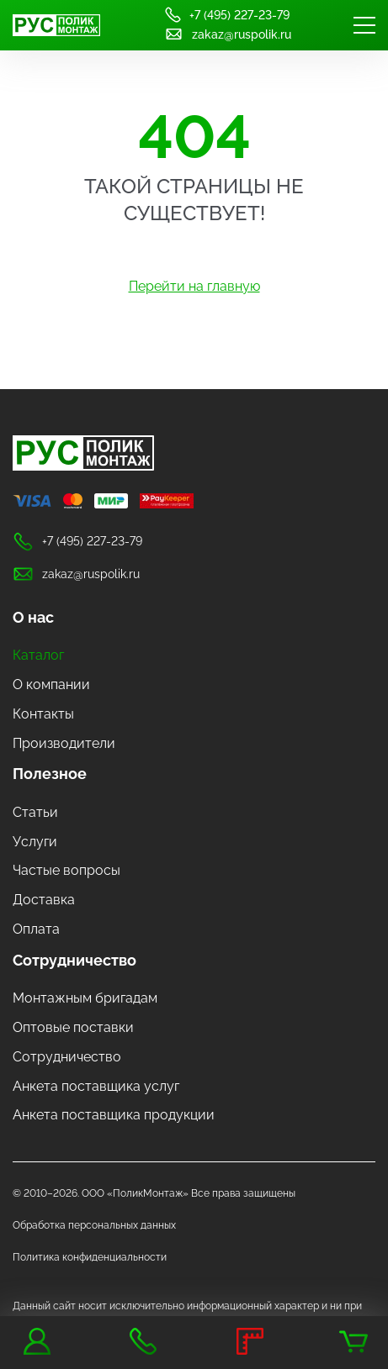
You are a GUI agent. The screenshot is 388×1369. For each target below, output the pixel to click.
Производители (64, 743)
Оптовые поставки (73, 1027)
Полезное (50, 773)
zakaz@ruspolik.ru (227, 34)
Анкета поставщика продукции (114, 1115)
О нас (33, 617)
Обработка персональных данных (94, 1225)
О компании (51, 684)
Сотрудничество (74, 960)
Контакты (43, 714)
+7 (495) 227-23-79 (227, 15)
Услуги (35, 842)
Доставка (44, 900)
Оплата (36, 929)
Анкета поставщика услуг (96, 1086)
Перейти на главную (194, 286)
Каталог (38, 655)
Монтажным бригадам (85, 998)
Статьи (35, 812)
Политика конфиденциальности (90, 1257)
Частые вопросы (66, 870)
